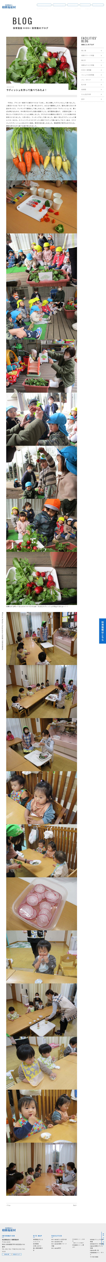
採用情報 (78, 9)
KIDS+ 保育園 (86, 70)
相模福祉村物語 (98, 5)
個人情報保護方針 (38, 1249)
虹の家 (83, 85)
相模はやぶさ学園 (87, 65)
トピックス (56, 9)
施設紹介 (67, 9)
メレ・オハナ (86, 80)
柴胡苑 (83, 89)
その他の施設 (94, 1257)
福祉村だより (85, 5)
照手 (83, 99)
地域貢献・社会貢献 (44, 5)
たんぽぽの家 (86, 94)
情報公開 (73, 5)
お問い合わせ (90, 9)
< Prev (8, 1205)
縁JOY (83, 60)
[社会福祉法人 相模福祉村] (9, 6)
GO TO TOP (103, 1239)
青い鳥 (83, 50)
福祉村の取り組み (59, 5)
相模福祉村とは (42, 9)
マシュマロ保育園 (87, 75)
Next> (75, 1205)
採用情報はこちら (102, 631)
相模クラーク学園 (87, 55)
